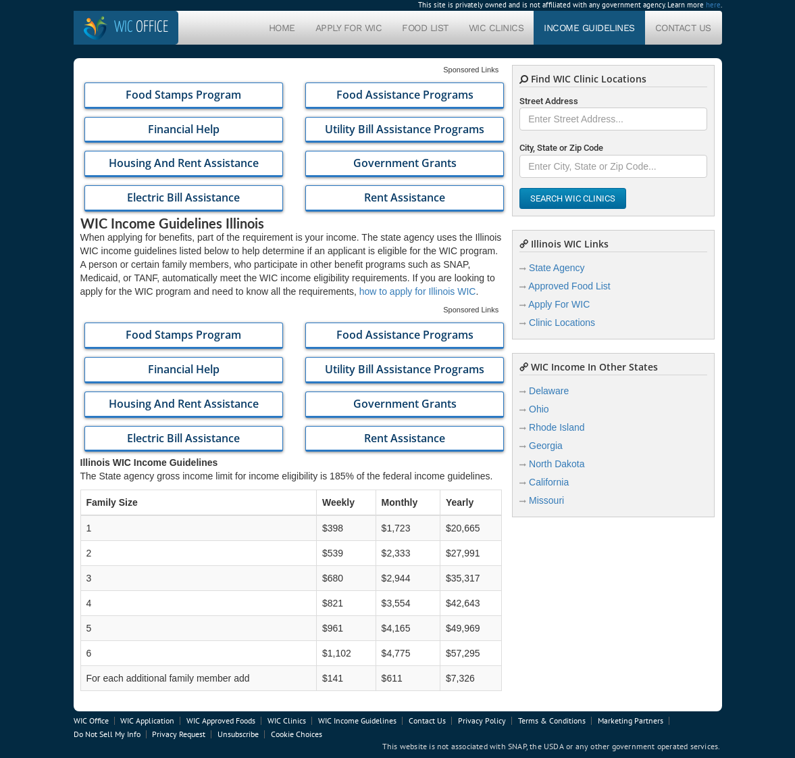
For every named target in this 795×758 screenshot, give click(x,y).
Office (141, 27)
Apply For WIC (348, 27)
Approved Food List (569, 286)
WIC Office (91, 720)
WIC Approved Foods (220, 720)
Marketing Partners (630, 720)
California (549, 482)
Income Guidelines (589, 27)
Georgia (546, 445)
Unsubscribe (238, 734)
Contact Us (683, 27)
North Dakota (556, 463)
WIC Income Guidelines (357, 720)
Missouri (546, 500)
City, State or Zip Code (561, 148)
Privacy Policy (482, 720)
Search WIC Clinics (572, 198)
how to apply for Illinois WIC (417, 291)
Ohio (539, 409)
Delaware (549, 390)
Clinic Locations (562, 322)
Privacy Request (178, 734)
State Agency (557, 267)
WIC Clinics (496, 27)
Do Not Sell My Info (107, 734)
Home (282, 27)
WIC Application (147, 720)
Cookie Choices (296, 734)
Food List (425, 27)
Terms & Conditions (552, 720)
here (713, 4)
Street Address (548, 101)
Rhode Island (557, 427)
